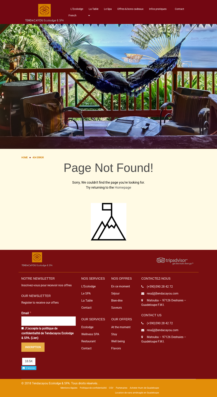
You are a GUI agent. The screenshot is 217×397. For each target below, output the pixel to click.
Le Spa (108, 8)
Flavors (116, 348)
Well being (118, 341)
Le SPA (86, 293)
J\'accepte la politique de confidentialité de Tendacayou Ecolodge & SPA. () (47, 333)
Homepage (123, 187)
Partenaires (121, 388)
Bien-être (117, 300)
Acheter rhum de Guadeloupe (144, 388)
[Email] (48, 321)
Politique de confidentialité (93, 388)
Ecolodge (87, 327)
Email (26, 313)
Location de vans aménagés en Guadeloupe (137, 392)
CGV (111, 388)
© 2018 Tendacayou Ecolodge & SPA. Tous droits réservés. (59, 383)
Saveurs (116, 307)
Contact (179, 8)
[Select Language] (79, 15)
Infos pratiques (158, 8)
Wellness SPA (90, 334)
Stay (114, 334)
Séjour (115, 293)
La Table (93, 8)
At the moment (120, 327)
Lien (34, 338)
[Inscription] (33, 347)
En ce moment (120, 286)
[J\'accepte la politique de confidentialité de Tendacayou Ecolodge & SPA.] (22, 328)
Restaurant (88, 341)
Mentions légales (69, 388)
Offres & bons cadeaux (130, 8)
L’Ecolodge (77, 8)
